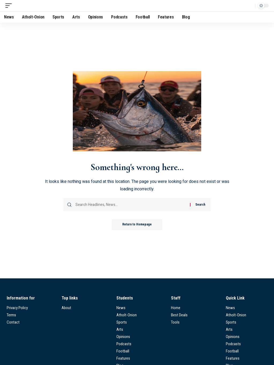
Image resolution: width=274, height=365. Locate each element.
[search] (250, 5)
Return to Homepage (137, 224)
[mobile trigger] (9, 5)
